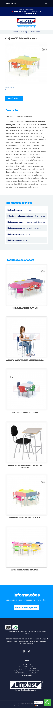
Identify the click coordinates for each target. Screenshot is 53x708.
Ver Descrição (10, 87)
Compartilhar (10, 90)
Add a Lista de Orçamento (26, 607)
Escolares (31, 31)
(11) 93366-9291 (26, 666)
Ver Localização (26, 675)
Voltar (26, 32)
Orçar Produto (14, 98)
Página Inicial (24, 31)
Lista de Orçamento (26, 27)
